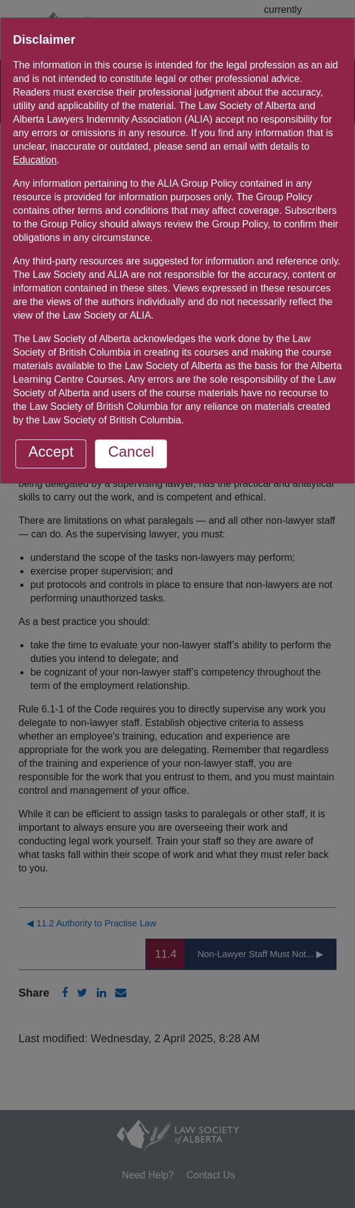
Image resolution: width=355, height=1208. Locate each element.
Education (35, 160)
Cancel (131, 451)
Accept (50, 451)
